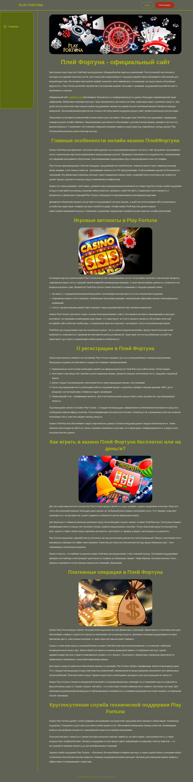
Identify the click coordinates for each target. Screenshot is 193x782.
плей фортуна (75, 97)
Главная (13, 26)
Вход (147, 5)
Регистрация (164, 5)
